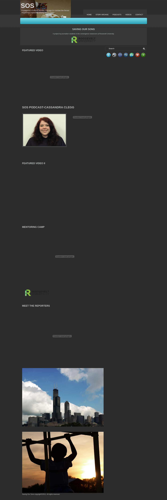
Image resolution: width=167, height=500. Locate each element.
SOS (27, 5)
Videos (128, 15)
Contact (139, 15)
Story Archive (102, 15)
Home (89, 15)
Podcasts (117, 15)
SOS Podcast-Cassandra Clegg (48, 107)
